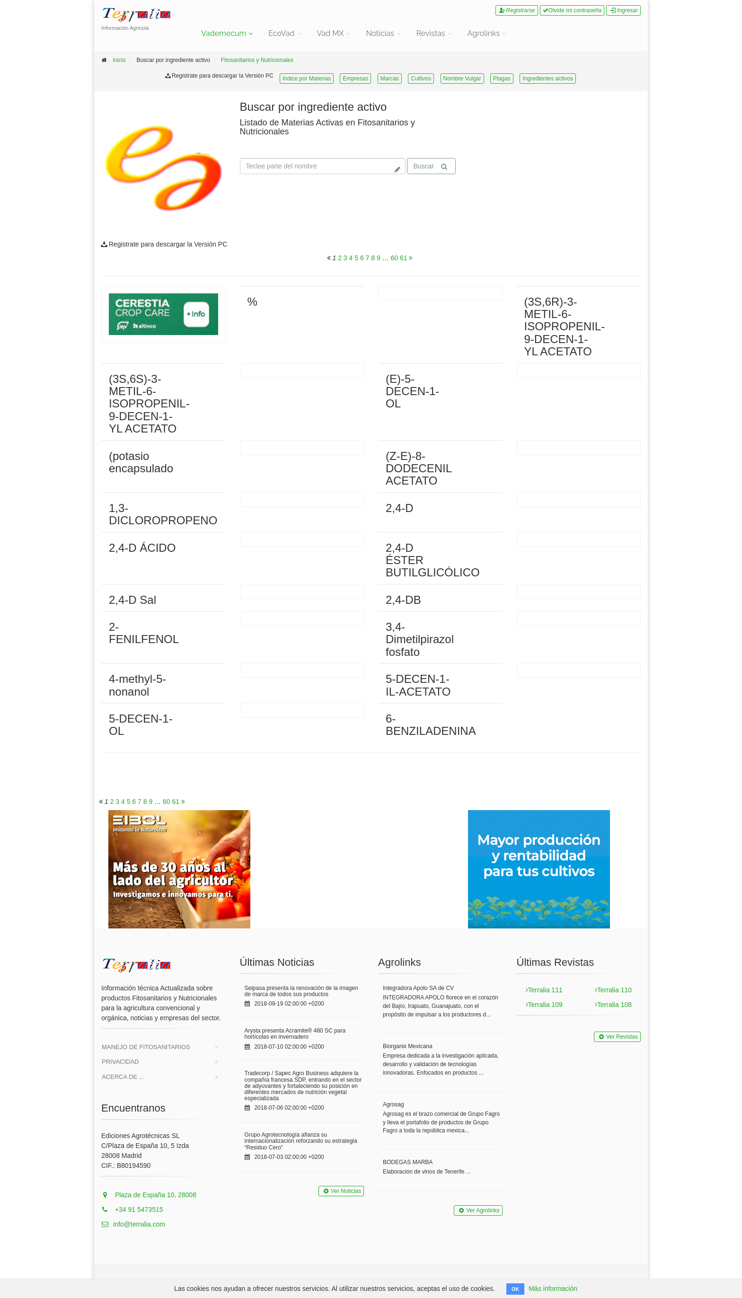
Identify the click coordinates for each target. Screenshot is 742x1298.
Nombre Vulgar (462, 78)
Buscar (430, 166)
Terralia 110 (613, 990)
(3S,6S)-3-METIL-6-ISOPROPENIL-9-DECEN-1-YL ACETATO (149, 403)
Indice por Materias (307, 78)
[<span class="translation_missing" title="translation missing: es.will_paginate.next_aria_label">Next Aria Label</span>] (411, 258)
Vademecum (223, 33)
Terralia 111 (544, 990)
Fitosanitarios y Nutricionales (257, 60)
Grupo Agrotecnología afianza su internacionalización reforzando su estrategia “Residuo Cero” (301, 1140)
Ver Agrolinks (478, 1210)
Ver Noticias (341, 1191)
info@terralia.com (133, 1224)
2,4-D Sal (132, 599)
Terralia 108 (613, 1004)
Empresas (355, 78)
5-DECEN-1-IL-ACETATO (418, 685)
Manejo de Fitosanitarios (146, 1047)
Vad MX (330, 33)
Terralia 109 (544, 1004)
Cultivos (421, 78)
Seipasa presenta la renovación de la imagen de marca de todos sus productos (301, 991)
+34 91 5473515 (132, 1209)
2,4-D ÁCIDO (142, 547)
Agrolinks (484, 33)
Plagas (502, 78)
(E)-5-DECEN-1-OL (412, 391)
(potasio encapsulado (141, 462)
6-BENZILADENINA (431, 724)
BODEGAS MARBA (408, 1162)
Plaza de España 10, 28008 (148, 1195)
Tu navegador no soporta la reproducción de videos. (541, 136)
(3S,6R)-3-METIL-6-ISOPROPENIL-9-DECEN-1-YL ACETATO (564, 326)
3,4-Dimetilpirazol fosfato (420, 639)
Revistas (430, 33)
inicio (119, 60)
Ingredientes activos (547, 78)
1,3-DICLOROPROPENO (163, 514)
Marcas (389, 78)
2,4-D (400, 508)
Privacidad (120, 1061)
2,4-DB (403, 599)
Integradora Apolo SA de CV (418, 988)
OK (516, 1289)
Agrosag (393, 1104)
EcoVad (281, 33)
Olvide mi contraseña (572, 10)
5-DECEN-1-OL (141, 724)
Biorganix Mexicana (408, 1046)
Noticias (380, 33)
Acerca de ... (123, 1076)
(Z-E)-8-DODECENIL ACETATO (418, 468)
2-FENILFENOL (144, 632)
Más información (553, 1288)
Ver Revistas (617, 1036)
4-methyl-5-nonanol (137, 685)
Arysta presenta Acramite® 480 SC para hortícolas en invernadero (295, 1033)
